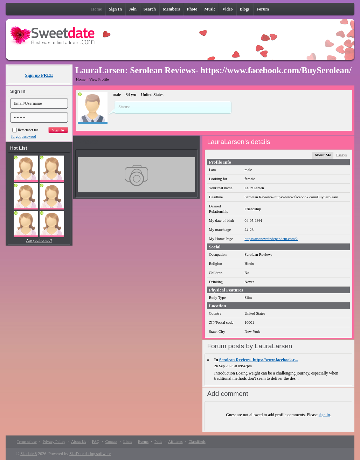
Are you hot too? (39, 240)
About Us (78, 441)
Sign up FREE (39, 75)
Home (80, 79)
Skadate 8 (28, 453)
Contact (111, 441)
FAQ (95, 441)
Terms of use (27, 441)
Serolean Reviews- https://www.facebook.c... (258, 359)
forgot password (23, 136)
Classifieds (196, 441)
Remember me (25, 130)
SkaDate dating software (90, 453)
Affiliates (175, 441)
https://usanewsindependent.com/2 (271, 238)
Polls (158, 441)
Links (127, 441)
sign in (324, 414)
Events (143, 441)
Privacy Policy (54, 441)
